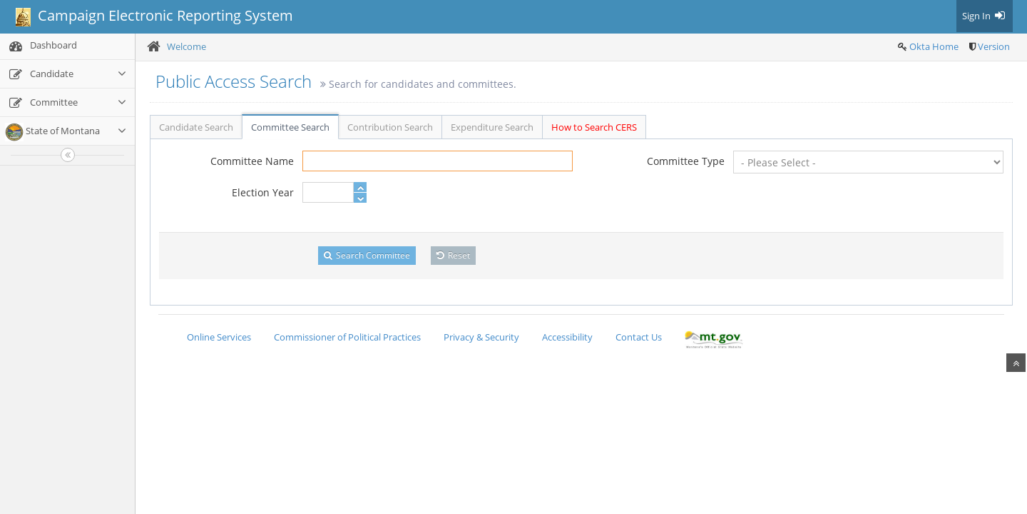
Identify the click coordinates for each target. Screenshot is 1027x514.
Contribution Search (390, 127)
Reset (453, 255)
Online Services (219, 337)
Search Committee (367, 255)
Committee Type (686, 161)
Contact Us (638, 337)
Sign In (984, 15)
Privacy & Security (481, 337)
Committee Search (290, 127)
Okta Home (934, 46)
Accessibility (567, 337)
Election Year (263, 192)
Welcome (186, 46)
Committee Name (252, 161)
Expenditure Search (492, 127)
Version (994, 46)
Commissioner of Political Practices (347, 337)
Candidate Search (196, 127)
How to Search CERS (594, 127)
